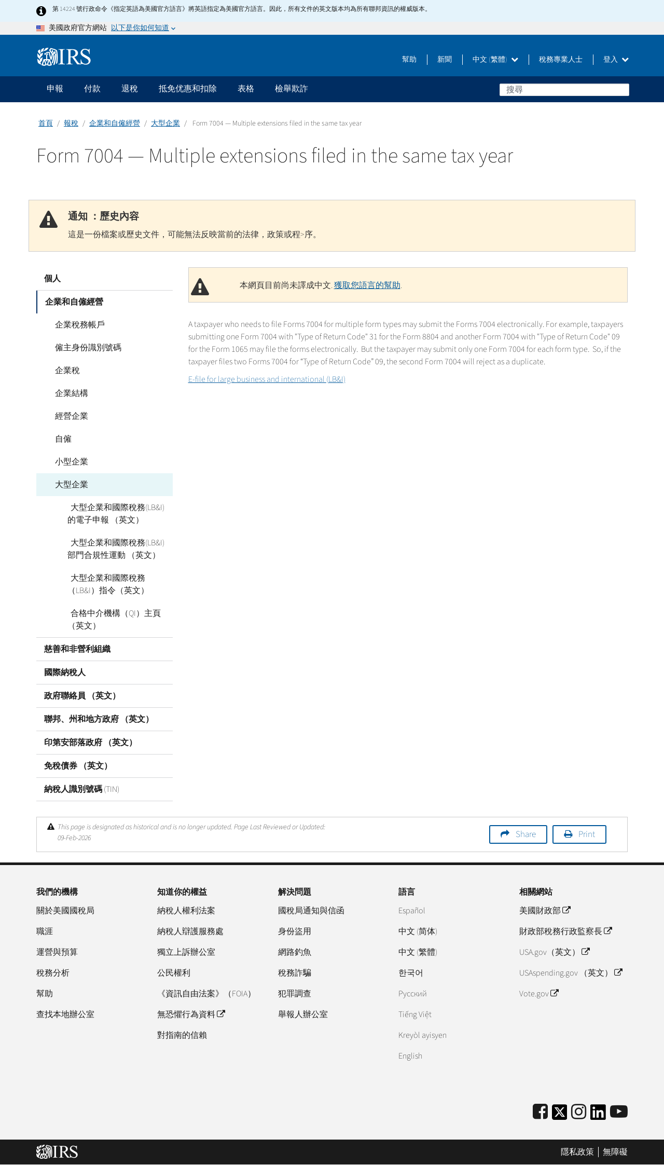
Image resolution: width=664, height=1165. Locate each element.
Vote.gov (538, 993)
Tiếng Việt (415, 1014)
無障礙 (615, 1152)
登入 (616, 59)
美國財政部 (544, 910)
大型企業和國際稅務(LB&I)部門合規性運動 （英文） (118, 549)
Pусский (412, 993)
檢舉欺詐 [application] (291, 88)
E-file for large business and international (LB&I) (266, 379)
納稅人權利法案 (186, 910)
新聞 (444, 59)
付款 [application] (92, 88)
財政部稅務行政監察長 (565, 931)
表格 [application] (246, 88)
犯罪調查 (294, 993)
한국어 (410, 973)
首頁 (45, 123)
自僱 (60, 439)
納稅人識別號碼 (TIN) (81, 789)
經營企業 (68, 416)
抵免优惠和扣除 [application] (188, 88)
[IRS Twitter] (560, 1115)
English (410, 1056)
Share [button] (526, 834)
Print (586, 834)
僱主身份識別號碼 (85, 347)
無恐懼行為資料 (191, 1014)
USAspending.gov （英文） (570, 973)
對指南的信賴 (182, 1035)
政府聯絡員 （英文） (82, 696)
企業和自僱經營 (114, 123)
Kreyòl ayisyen (422, 1035)
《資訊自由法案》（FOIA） (206, 993)
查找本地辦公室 (65, 1014)
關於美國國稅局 (65, 910)
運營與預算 (57, 952)
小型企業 (68, 462)
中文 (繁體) (495, 59)
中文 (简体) (417, 931)
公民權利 (173, 973)
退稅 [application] (129, 88)
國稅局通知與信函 (311, 910)
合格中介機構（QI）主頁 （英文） (112, 620)
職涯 (44, 931)
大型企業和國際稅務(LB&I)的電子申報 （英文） (118, 514)
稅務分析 (53, 973)
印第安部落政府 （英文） (90, 742)
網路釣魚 (294, 952)
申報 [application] (55, 88)
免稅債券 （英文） (78, 766)
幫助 (409, 59)
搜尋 (621, 89)
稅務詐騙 (294, 973)
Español (411, 910)
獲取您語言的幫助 (367, 285)
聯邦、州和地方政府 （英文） (99, 719)
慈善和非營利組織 (77, 649)
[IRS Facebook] (540, 1112)
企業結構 (68, 393)
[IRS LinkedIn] (598, 1115)
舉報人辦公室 (303, 1014)
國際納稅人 (65, 672)
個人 (52, 278)
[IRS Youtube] (619, 1112)
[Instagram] (578, 1112)
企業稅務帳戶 (77, 325)
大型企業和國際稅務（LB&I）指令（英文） (108, 584)
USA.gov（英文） (554, 952)
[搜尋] (564, 90)
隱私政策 (577, 1152)
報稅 (71, 123)
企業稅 (64, 370)
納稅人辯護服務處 (190, 931)
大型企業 (165, 123)
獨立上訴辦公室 (186, 952)
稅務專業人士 (561, 59)
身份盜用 (294, 931)
